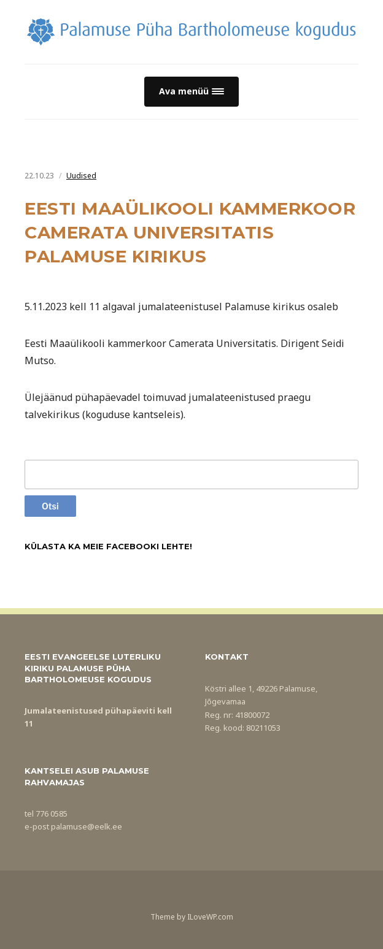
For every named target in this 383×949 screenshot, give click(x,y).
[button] (191, 92)
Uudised (81, 175)
